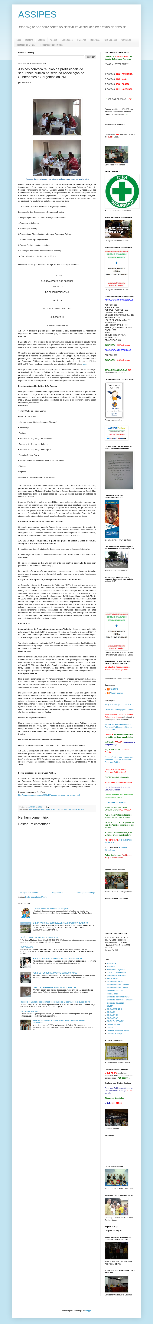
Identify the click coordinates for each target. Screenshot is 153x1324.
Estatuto (41, 40)
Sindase (81, 809)
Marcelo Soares (116, 693)
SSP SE (110, 1027)
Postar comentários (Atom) (36, 897)
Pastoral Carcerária (115, 991)
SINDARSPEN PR (114, 1009)
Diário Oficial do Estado (116, 975)
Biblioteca (95, 40)
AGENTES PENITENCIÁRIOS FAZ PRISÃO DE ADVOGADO (57, 958)
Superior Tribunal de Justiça (118, 1030)
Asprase (47, 809)
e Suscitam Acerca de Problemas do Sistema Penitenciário (118, 727)
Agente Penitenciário (36, 809)
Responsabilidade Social (51, 45)
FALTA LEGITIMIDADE (29, 1011)
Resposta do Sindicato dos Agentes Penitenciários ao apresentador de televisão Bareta (55, 1002)
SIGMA (110, 1006)
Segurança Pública (70, 809)
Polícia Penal (112, 994)
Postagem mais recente (28, 893)
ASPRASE (111, 966)
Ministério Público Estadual (118, 985)
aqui (84, 364)
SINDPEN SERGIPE (115, 1021)
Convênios (126, 40)
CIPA (53, 809)
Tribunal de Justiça (114, 1033)
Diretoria (29, 40)
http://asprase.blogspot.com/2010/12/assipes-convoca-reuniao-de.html (49, 795)
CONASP (59, 809)
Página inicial (57, 893)
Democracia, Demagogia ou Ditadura (119, 709)
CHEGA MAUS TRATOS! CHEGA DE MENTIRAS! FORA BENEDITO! (60, 923)
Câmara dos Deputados (116, 972)
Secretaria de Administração (118, 997)
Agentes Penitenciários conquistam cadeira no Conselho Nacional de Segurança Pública (119, 759)
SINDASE (111, 1012)
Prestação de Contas (26, 45)
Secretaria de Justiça (115, 1003)
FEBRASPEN (112, 979)
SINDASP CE (112, 1015)
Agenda (53, 40)
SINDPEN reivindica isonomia (117, 777)
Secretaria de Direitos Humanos (120, 1000)
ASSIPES (37, 14)
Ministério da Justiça (115, 982)
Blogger (88, 1311)
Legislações (67, 40)
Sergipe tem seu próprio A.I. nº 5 (118, 704)
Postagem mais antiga (86, 893)
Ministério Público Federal (117, 988)
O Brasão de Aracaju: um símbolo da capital (50, 908)
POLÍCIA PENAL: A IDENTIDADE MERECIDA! (39, 938)
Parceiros (81, 40)
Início (18, 40)
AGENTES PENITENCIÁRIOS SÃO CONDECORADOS (55, 973)
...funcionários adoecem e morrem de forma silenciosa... (55, 987)
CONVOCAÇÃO (26, 947)
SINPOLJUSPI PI (114, 1024)
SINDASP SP (112, 1018)
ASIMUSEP (111, 963)
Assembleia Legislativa (116, 969)
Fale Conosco (110, 40)
